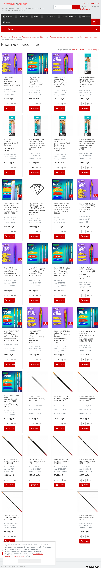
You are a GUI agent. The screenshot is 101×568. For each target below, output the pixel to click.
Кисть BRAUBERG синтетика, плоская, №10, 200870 (87, 455)
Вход (85, 3)
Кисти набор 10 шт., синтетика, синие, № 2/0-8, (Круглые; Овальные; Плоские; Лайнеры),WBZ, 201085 (37, 138)
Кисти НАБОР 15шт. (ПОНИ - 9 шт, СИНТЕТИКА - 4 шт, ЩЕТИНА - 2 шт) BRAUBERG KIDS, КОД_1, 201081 (11, 202)
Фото (32, 16)
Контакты (77, 16)
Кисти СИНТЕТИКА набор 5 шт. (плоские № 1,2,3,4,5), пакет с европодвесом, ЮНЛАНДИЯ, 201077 (62, 331)
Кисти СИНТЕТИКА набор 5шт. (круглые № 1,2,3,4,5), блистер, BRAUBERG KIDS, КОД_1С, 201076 (87, 330)
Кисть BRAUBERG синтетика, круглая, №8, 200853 (11, 455)
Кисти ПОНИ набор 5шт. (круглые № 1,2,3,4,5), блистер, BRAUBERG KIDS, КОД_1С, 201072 (62, 266)
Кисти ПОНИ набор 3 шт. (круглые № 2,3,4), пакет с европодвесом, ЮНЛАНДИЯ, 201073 (12, 266)
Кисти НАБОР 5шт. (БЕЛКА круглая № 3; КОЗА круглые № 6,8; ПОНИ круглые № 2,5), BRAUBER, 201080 (62, 202)
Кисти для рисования (88, 31)
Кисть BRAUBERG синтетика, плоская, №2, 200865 (12, 512)
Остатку (94, 44)
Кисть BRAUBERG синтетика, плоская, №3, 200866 (87, 512)
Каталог (15, 31)
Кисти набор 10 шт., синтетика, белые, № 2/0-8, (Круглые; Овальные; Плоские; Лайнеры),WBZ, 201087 (87, 76)
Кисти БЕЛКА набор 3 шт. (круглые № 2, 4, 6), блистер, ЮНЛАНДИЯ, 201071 (12, 75)
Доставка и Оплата (61, 16)
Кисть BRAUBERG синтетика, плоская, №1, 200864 (62, 455)
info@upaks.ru (85, 9)
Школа (42, 31)
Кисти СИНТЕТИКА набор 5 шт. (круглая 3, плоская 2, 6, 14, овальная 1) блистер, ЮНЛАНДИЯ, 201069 (37, 331)
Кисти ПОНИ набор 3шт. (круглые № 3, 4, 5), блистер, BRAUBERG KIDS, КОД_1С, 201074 (37, 266)
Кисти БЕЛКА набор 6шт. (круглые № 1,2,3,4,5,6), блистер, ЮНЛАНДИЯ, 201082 (61, 76)
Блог (87, 16)
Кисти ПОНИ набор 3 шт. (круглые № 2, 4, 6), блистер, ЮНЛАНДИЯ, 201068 (87, 202)
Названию (83, 44)
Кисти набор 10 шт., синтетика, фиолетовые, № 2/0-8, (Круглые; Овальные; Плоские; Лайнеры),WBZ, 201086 (62, 139)
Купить (11, 103)
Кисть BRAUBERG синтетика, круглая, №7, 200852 (87, 393)
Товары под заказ (29, 31)
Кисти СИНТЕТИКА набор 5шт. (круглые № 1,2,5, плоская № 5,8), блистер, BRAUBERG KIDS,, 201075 (11, 395)
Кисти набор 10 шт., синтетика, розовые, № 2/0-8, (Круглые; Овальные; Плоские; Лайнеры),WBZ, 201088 (12, 139)
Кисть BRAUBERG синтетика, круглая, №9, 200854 (37, 455)
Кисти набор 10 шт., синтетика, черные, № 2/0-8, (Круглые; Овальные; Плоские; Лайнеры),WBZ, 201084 (87, 138)
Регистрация (93, 3)
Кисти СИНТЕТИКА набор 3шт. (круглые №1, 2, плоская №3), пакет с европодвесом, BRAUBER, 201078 (11, 330)
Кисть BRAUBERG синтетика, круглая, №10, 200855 (62, 393)
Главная (8, 16)
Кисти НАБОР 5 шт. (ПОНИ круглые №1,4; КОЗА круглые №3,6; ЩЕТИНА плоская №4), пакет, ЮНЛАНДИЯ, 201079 (37, 203)
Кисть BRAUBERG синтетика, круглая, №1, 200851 (37, 393)
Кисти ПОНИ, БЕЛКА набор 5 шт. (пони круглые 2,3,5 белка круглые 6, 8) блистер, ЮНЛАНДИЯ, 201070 (87, 267)
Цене (74, 44)
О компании (20, 16)
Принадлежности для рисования (63, 31)
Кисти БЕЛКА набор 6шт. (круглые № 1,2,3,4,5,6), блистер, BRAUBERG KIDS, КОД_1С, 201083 (36, 76)
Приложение (44, 16)
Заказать (11, 358)
